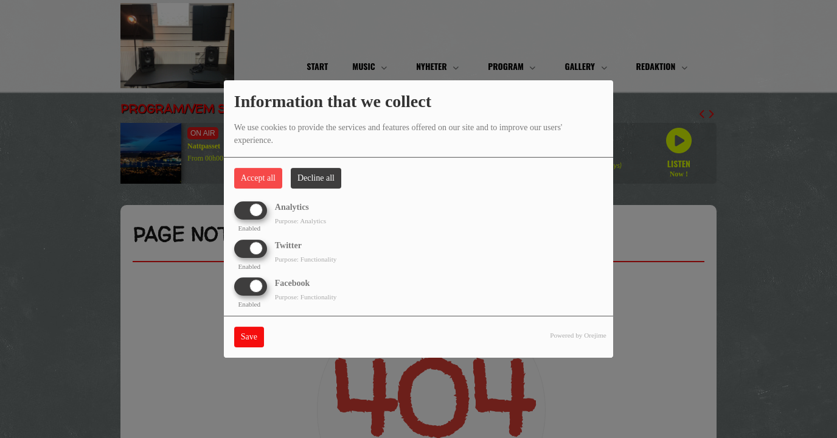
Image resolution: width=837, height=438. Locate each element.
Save (249, 336)
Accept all (258, 177)
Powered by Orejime (578, 335)
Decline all (316, 177)
